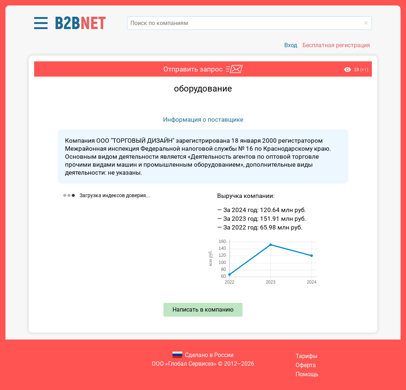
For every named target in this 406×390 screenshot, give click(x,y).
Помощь (307, 374)
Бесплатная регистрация (336, 45)
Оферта (306, 365)
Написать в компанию (203, 309)
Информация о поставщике (203, 119)
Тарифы (306, 356)
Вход (290, 45)
